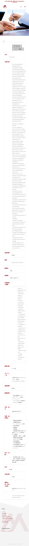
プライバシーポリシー (7, 531)
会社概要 (4, 513)
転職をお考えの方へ (6, 516)
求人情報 (4, 515)
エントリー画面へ (18, 49)
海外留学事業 (5, 522)
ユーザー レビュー (6, 520)
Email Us (19, 497)
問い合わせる (17, 46)
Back (4, 41)
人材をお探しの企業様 (7, 518)
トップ (3, 511)
